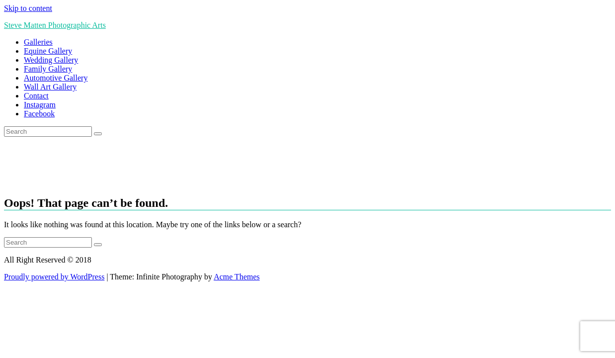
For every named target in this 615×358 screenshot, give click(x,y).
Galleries (38, 42)
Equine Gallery (48, 51)
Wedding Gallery (51, 60)
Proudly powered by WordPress (54, 276)
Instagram (40, 104)
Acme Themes (237, 276)
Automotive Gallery (55, 78)
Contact (36, 95)
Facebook (39, 113)
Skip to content (28, 8)
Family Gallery (48, 69)
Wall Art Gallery (50, 87)
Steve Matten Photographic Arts (55, 25)
